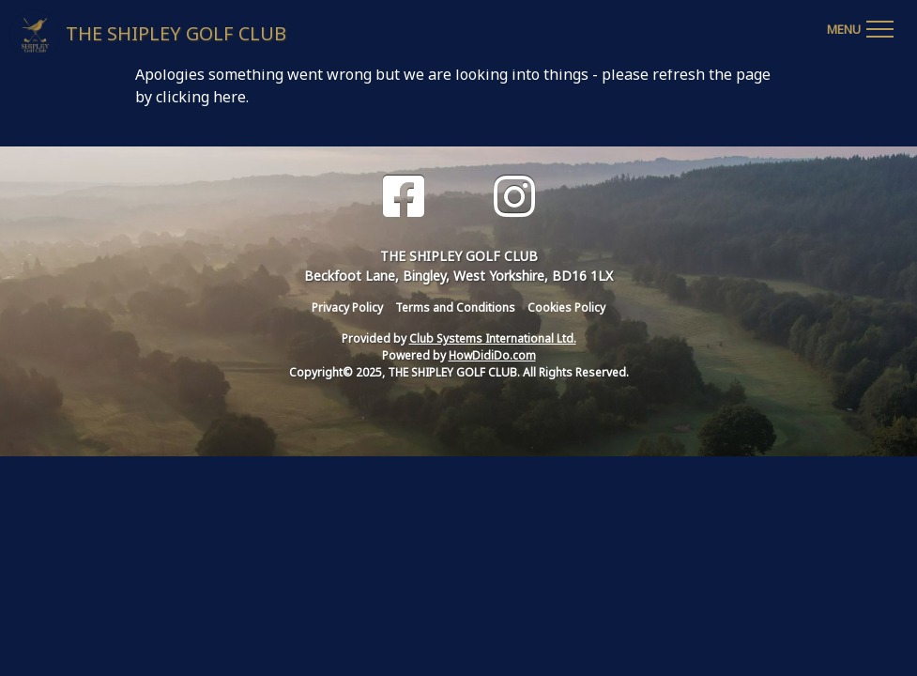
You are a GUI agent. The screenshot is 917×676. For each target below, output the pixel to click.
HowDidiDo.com (492, 355)
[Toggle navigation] (860, 26)
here (229, 96)
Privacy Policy (347, 307)
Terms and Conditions (455, 307)
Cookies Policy (566, 307)
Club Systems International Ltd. (492, 338)
